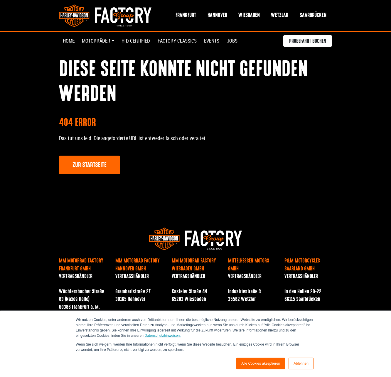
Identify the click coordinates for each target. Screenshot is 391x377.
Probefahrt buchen (307, 42)
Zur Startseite (90, 165)
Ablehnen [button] (301, 363)
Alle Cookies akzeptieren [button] (260, 363)
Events (221, 41)
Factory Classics (184, 41)
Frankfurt (186, 16)
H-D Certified (139, 41)
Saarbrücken (313, 16)
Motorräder (97, 41)
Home (69, 41)
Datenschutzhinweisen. (162, 336)
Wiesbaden (249, 16)
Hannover (217, 16)
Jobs (242, 41)
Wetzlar (279, 16)
